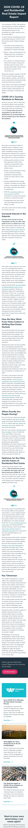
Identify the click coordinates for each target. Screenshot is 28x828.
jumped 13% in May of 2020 (14, 229)
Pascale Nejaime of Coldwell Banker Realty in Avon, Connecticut (14, 287)
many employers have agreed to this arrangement (14, 395)
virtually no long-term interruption (12, 545)
